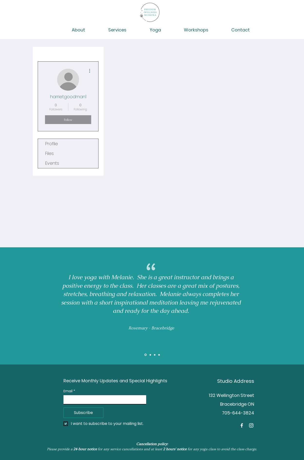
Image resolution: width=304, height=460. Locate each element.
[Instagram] (251, 425)
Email (69, 391)
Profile (51, 144)
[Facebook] (242, 425)
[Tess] (159, 354)
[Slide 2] (150, 354)
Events (52, 163)
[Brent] (154, 354)
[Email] (103, 399)
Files (49, 153)
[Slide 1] (145, 355)
